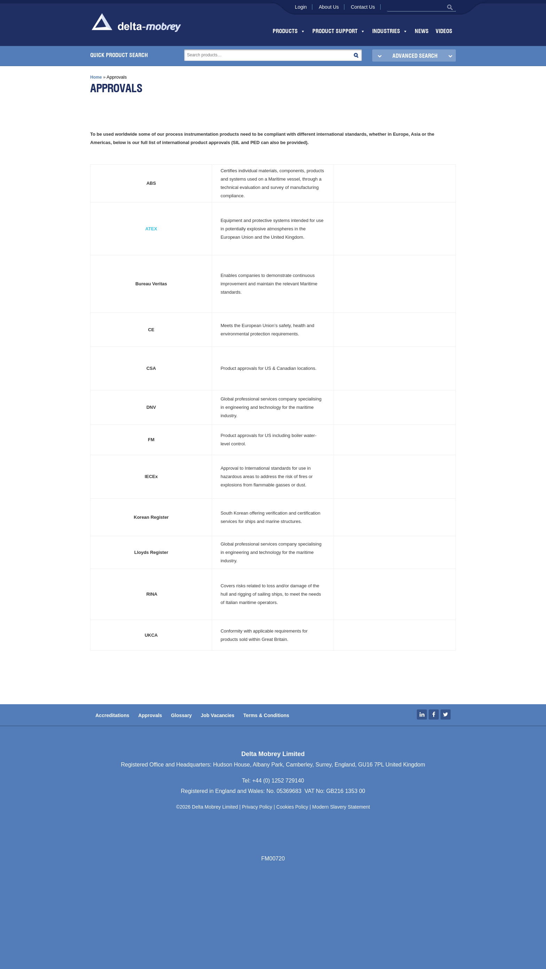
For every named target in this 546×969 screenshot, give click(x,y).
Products (289, 31)
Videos (444, 31)
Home (96, 77)
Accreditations (112, 715)
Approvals (150, 715)
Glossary (181, 715)
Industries (390, 31)
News (422, 31)
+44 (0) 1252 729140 (278, 781)
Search (356, 55)
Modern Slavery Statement (341, 807)
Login (301, 7)
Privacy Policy (257, 807)
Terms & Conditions (266, 715)
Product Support (338, 31)
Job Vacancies (218, 715)
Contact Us (363, 7)
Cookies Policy (292, 807)
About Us (329, 7)
